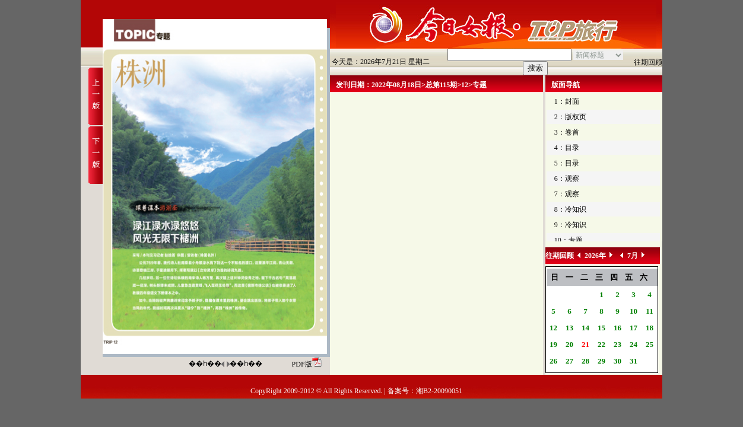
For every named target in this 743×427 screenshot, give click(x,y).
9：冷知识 (570, 225)
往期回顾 (648, 62)
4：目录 (566, 148)
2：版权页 (570, 117)
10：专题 (568, 240)
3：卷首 (566, 132)
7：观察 (566, 194)
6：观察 (566, 178)
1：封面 (566, 101)
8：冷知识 (570, 209)
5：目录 (566, 163)
